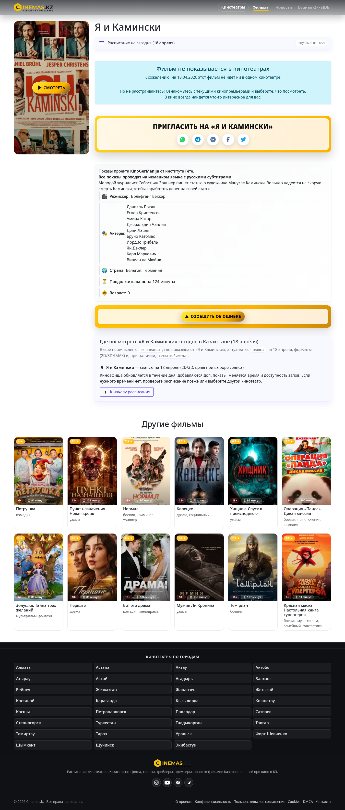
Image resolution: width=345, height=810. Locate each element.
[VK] (213, 139)
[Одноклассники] (188, 782)
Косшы (23, 711)
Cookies (294, 801)
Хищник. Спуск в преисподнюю (246, 511)
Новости (283, 7)
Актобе (263, 667)
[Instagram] (156, 782)
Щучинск (105, 745)
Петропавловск (111, 711)
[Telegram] (198, 139)
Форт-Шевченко (271, 733)
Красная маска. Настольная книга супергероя (301, 610)
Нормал (131, 508)
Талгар (262, 722)
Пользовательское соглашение (259, 801)
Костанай (25, 700)
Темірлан (239, 605)
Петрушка (25, 508)
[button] (51, 87)
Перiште (78, 605)
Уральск (184, 733)
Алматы (24, 667)
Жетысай (265, 689)
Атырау (23, 678)
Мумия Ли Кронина (195, 605)
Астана (102, 667)
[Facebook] (228, 139)
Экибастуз (186, 745)
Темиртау (25, 733)
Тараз (101, 733)
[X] (243, 139)
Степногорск (28, 722)
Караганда (106, 700)
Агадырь (184, 678)
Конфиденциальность (213, 801)
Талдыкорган (189, 722)
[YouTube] (167, 782)
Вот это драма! (137, 605)
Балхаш (263, 678)
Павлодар (185, 711)
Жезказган (106, 689)
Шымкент (26, 745)
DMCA (308, 801)
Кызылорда (187, 700)
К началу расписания (126, 392)
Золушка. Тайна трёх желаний (36, 608)
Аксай (102, 678)
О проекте (183, 801)
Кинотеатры (233, 7)
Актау (181, 667)
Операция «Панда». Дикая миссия (303, 511)
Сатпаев (264, 711)
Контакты (323, 801)
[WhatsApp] (183, 139)
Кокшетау (265, 700)
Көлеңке (185, 508)
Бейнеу (23, 689)
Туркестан (106, 722)
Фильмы (260, 7)
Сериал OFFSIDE (313, 7)
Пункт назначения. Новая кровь (88, 511)
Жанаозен (186, 689)
